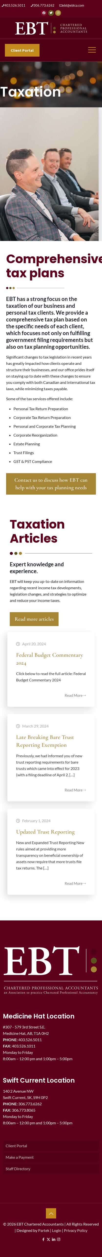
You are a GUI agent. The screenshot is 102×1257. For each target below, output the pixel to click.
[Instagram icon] (59, 1239)
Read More (75, 695)
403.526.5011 (14, 5)
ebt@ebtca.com (73, 5)
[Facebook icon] (43, 1239)
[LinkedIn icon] (53, 1239)
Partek (43, 1230)
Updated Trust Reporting (45, 831)
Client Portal (16, 1145)
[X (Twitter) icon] (48, 1239)
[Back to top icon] (51, 1213)
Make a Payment (20, 1157)
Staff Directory (18, 1168)
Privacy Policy (75, 1230)
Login (56, 1230)
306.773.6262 (43, 5)
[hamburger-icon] (91, 50)
